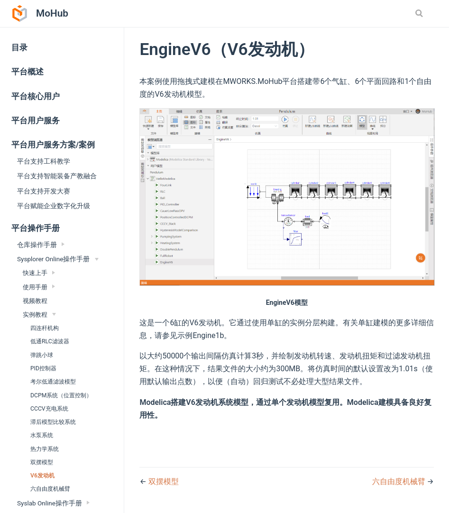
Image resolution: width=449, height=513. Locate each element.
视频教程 (35, 300)
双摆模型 (41, 462)
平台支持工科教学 (43, 161)
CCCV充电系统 (49, 408)
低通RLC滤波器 (49, 341)
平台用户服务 (35, 120)
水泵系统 (41, 435)
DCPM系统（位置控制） (61, 395)
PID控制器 (43, 368)
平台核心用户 (35, 96)
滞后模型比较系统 (53, 422)
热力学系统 (44, 449)
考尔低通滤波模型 (53, 381)
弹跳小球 (41, 355)
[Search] (420, 13)
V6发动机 (42, 475)
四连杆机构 (44, 328)
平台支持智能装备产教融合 (57, 176)
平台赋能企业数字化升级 (53, 206)
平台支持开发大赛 (43, 191)
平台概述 (27, 71)
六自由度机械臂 (50, 489)
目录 (19, 47)
